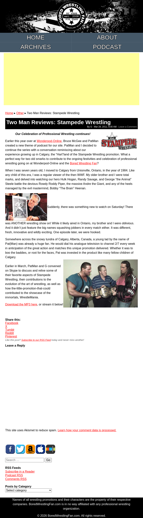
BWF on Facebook (10, 449)
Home (36, 37)
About (107, 37)
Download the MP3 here (21, 304)
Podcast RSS (14, 475)
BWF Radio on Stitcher (50, 449)
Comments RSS (16, 479)
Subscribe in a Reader (20, 471)
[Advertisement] (71, 79)
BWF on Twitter (20, 449)
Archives (35, 47)
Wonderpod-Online (49, 141)
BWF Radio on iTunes (40, 449)
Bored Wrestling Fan (83, 163)
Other (20, 113)
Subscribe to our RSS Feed (36, 340)
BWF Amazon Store (30, 449)
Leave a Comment (127, 126)
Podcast (107, 47)
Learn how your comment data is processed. (87, 430)
